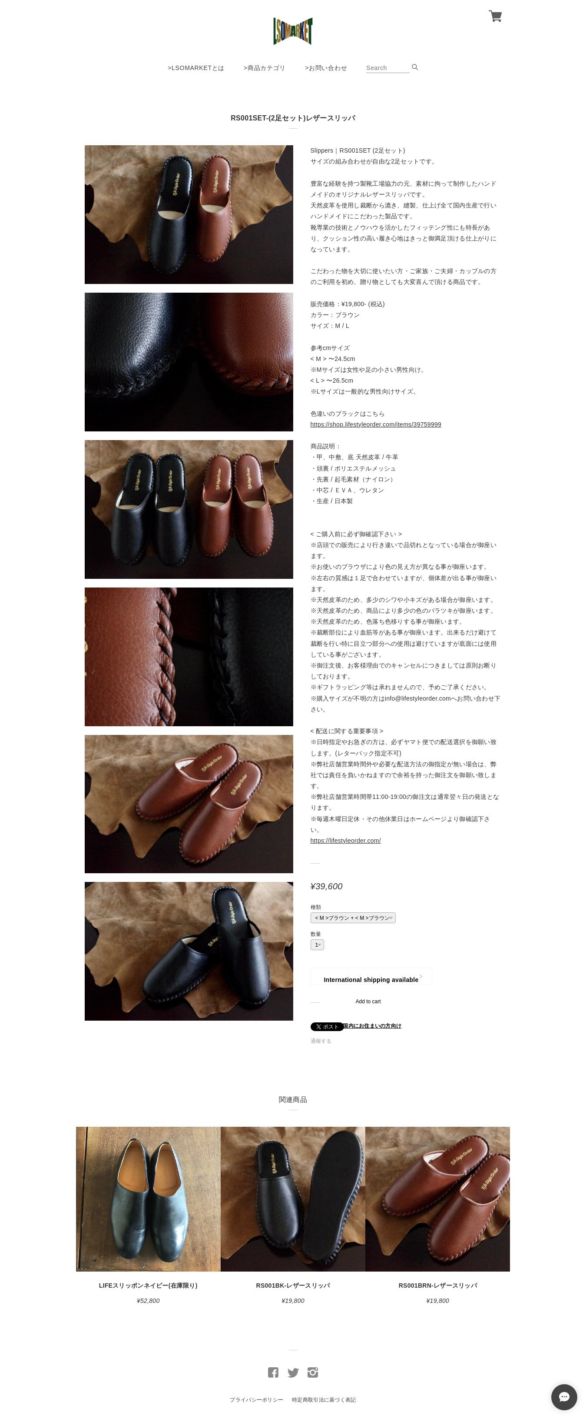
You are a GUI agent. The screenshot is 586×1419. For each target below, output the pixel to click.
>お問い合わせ (326, 67)
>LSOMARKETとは (196, 67)
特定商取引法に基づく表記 (324, 1400)
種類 (316, 907)
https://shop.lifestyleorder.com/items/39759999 (376, 424)
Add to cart (368, 1001)
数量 (316, 934)
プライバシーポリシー (256, 1400)
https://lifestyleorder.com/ (346, 840)
